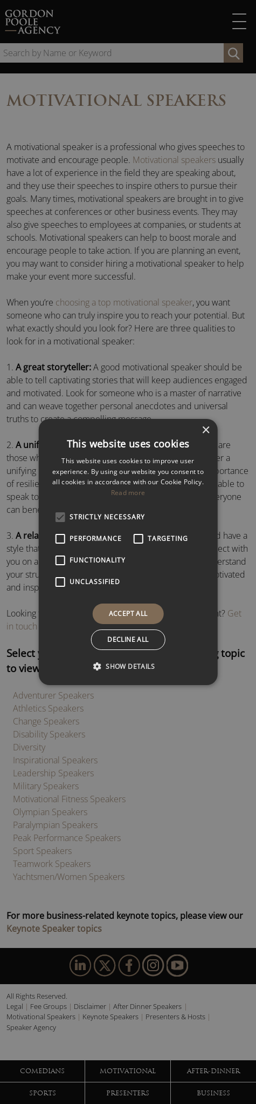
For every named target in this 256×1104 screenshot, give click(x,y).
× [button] (206, 430)
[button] (128, 666)
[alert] (128, 552)
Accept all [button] (128, 613)
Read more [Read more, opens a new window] (128, 492)
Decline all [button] (127, 639)
